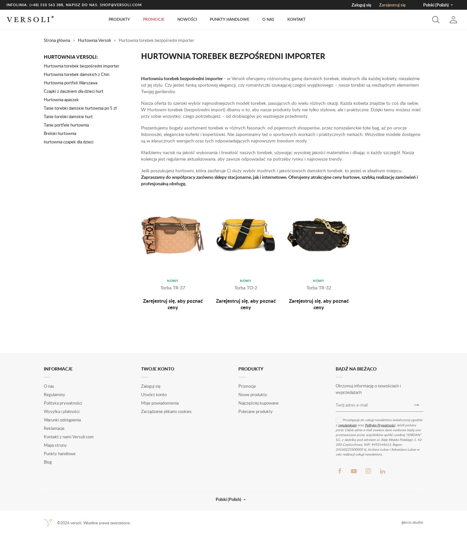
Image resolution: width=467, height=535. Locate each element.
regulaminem (347, 425)
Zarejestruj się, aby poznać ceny (173, 304)
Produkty (119, 19)
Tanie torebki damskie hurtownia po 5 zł (80, 108)
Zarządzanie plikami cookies (166, 411)
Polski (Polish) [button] (436, 5)
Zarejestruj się (392, 5)
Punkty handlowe (229, 19)
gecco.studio (412, 522)
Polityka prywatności (63, 403)
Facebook (339, 471)
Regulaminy (54, 394)
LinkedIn (382, 471)
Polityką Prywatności (380, 425)
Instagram (368, 471)
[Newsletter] (416, 405)
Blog (48, 462)
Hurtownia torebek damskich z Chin (76, 74)
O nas (268, 19)
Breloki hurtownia (60, 133)
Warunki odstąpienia (62, 420)
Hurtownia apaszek (61, 100)
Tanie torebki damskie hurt (68, 116)
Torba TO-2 (245, 288)
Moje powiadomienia (160, 403)
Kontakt (296, 19)
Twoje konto (157, 368)
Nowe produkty (252, 394)
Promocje (153, 19)
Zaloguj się (361, 5)
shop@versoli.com (121, 4)
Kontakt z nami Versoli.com (69, 437)
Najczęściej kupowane (258, 403)
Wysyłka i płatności (61, 411)
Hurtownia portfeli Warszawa (70, 83)
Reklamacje (54, 428)
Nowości (187, 19)
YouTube (354, 471)
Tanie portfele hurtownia (66, 125)
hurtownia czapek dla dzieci (68, 142)
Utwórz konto (154, 394)
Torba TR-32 (318, 288)
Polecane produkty (255, 411)
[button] (436, 19)
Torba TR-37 (173, 288)
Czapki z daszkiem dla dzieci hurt (73, 91)
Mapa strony (55, 445)
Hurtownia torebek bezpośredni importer (81, 66)
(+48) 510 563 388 (46, 4)
